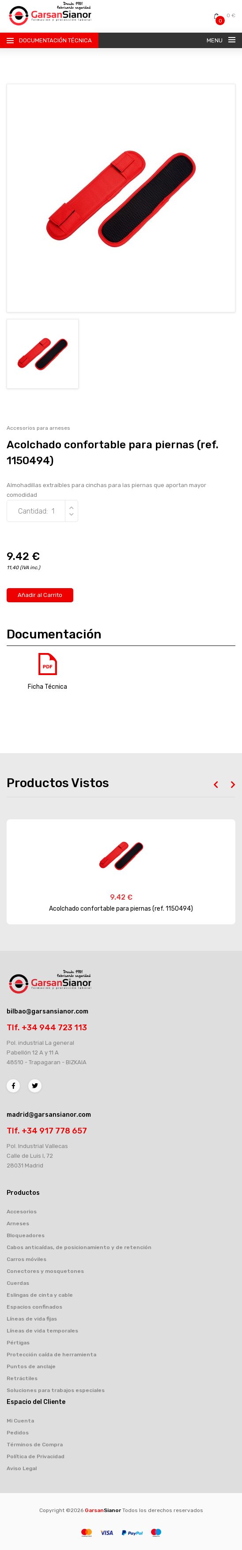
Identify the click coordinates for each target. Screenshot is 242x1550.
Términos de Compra (35, 1444)
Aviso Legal (22, 1468)
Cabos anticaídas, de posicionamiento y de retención (79, 1247)
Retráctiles (22, 1378)
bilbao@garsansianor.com (47, 1011)
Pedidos (18, 1433)
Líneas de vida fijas (32, 1319)
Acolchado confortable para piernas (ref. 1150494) (121, 908)
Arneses (18, 1223)
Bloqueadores (26, 1235)
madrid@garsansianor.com (49, 1114)
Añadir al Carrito (40, 595)
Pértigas (18, 1343)
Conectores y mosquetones (45, 1271)
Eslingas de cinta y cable (40, 1295)
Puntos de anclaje (31, 1366)
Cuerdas (18, 1283)
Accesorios (22, 1211)
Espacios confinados (34, 1307)
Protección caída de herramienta (51, 1354)
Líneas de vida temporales (42, 1331)
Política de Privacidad (35, 1456)
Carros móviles (26, 1259)
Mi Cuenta (20, 1421)
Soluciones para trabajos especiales (56, 1390)
